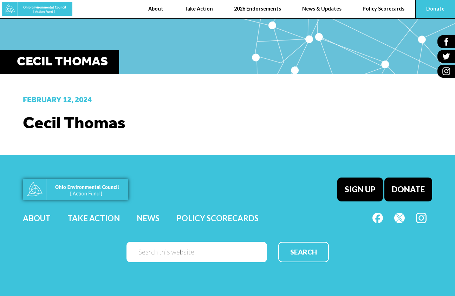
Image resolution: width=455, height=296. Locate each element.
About (37, 218)
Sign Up (360, 189)
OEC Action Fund (37, 9)
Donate (408, 189)
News (148, 218)
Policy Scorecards (217, 218)
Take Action (93, 218)
